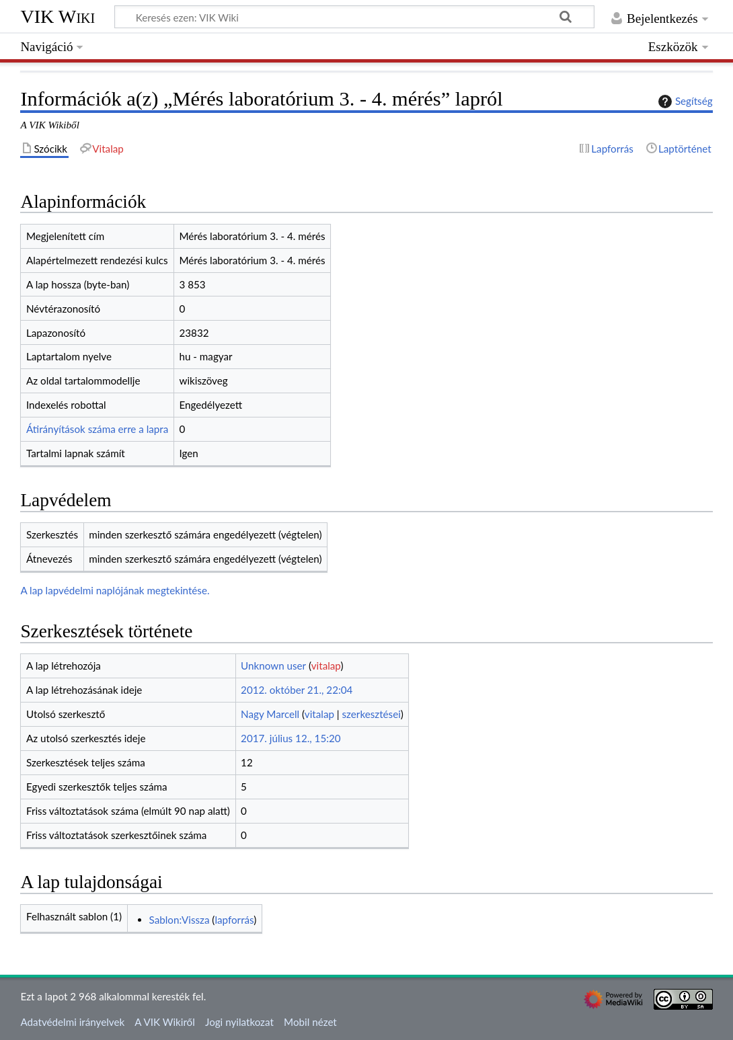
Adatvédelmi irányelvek (72, 1022)
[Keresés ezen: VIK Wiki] (354, 17)
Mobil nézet (310, 1022)
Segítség (684, 101)
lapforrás (234, 920)
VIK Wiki (57, 16)
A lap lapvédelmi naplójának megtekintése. (114, 590)
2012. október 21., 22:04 (296, 690)
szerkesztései (371, 714)
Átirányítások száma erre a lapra (97, 429)
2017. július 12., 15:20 (291, 738)
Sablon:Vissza (179, 920)
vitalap (326, 665)
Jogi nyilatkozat (239, 1022)
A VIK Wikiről (164, 1022)
